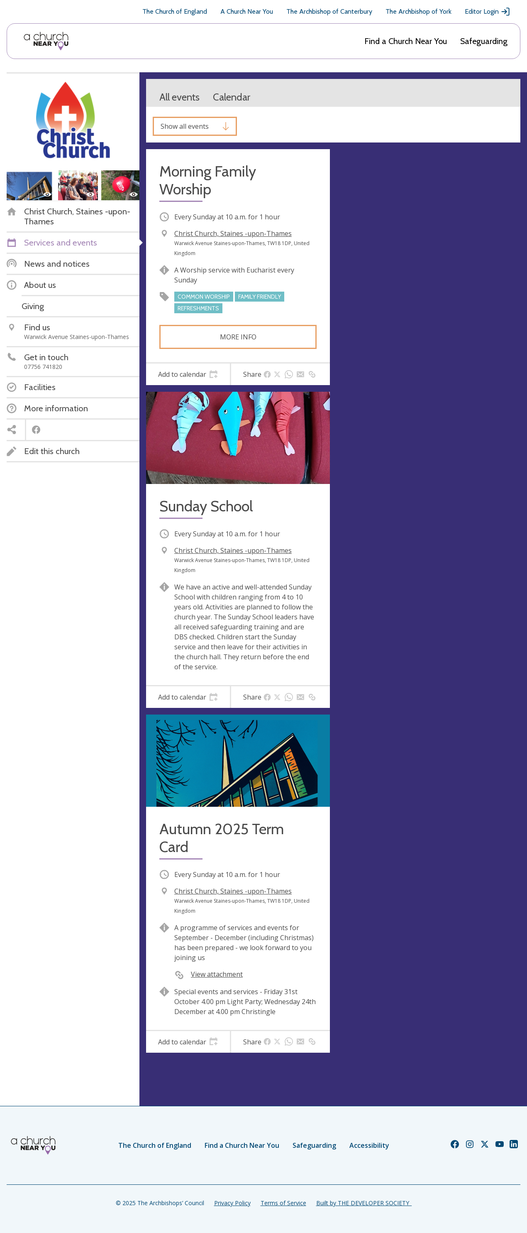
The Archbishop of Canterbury (329, 11)
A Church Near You (246, 11)
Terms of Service (283, 1203)
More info (238, 336)
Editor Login (487, 12)
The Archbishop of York (418, 11)
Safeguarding (483, 41)
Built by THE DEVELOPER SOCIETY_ (364, 1203)
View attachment (217, 974)
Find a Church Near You (405, 41)
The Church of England (174, 11)
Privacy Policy (232, 1203)
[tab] (188, 374)
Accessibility (369, 1145)
